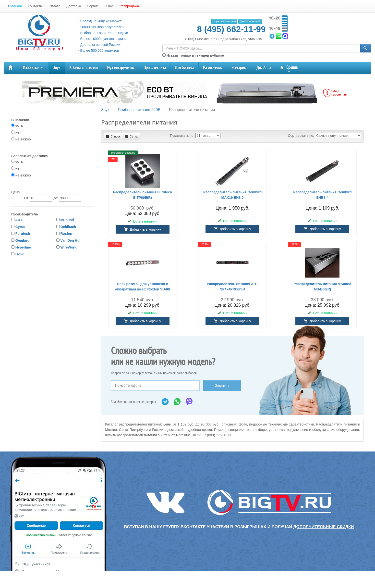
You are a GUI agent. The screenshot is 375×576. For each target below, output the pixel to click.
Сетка (131, 136)
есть (17, 125)
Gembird (22, 240)
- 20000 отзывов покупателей (101, 27)
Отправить (222, 385)
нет (16, 132)
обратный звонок (224, 21)
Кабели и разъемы (83, 67)
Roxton (66, 234)
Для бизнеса (184, 67)
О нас (108, 6)
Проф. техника (155, 67)
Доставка (73, 6)
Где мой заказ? (250, 21)
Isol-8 (19, 254)
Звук (56, 67)
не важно (21, 139)
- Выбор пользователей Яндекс (103, 33)
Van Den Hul (70, 240)
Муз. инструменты (120, 67)
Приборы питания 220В (139, 110)
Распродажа (129, 6)
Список (113, 136)
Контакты (35, 6)
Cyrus (20, 227)
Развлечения (212, 67)
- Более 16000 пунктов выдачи (102, 39)
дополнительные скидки (323, 527)
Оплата (54, 6)
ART (18, 220)
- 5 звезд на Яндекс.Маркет (99, 21)
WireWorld (68, 247)
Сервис (92, 6)
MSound (67, 220)
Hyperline (23, 247)
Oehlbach (68, 227)
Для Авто (263, 67)
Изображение (33, 67)
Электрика (239, 67)
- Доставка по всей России (99, 45)
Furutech (22, 234)
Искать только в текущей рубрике (193, 55)
